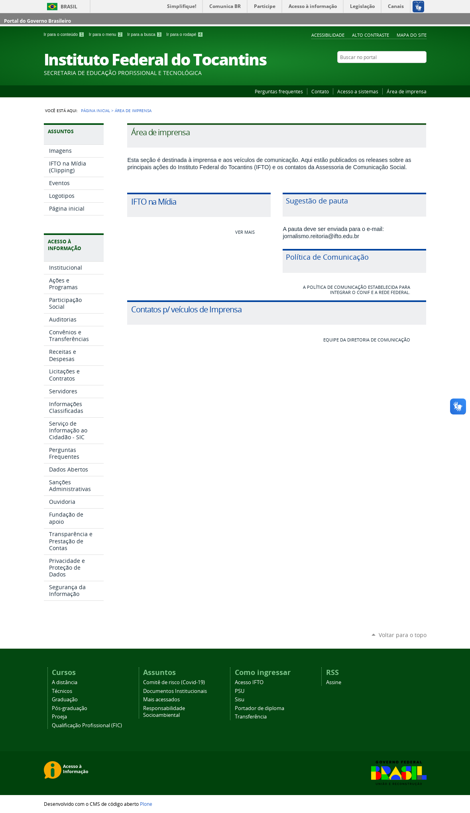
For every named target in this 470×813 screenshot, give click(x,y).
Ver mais (245, 232)
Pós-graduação (69, 708)
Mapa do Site (412, 35)
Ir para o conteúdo (65, 34)
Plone (146, 804)
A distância (64, 682)
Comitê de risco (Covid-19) (174, 682)
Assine (333, 682)
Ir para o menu (106, 34)
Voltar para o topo (403, 635)
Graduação (65, 699)
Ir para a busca (145, 34)
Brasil (69, 6)
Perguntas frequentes (279, 91)
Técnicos (62, 691)
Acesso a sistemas (357, 91)
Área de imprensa (407, 91)
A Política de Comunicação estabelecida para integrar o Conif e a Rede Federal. (356, 289)
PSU (239, 691)
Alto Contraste (370, 35)
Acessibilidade (327, 35)
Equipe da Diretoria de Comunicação (366, 340)
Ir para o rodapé (184, 34)
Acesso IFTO (249, 682)
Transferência (251, 716)
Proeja (59, 716)
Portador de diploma (259, 708)
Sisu (239, 699)
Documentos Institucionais (175, 691)
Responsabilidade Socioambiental (164, 711)
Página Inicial (95, 110)
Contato (320, 91)
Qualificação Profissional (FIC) (87, 725)
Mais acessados (161, 699)
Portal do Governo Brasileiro (37, 21)
